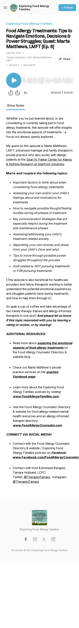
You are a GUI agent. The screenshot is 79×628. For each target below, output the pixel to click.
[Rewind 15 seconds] (10, 93)
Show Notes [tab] (15, 105)
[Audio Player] (48, 79)
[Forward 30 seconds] (17, 93)
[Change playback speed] (25, 93)
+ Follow (67, 7)
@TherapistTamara (37, 477)
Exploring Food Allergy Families (34, 7)
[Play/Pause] (13, 80)
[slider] (48, 81)
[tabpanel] (39, 302)
